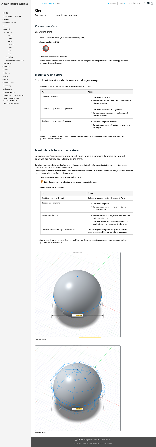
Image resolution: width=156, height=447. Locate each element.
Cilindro (11, 45)
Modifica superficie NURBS (15, 60)
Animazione (7, 89)
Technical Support (105, 443)
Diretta (5, 70)
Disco (10, 48)
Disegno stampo (9, 92)
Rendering (7, 86)
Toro (9, 51)
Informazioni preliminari (12, 16)
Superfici (6, 29)
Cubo (10, 38)
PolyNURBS (7, 63)
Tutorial (6, 19)
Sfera (9, 41)
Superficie (9, 57)
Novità (5, 13)
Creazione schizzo (9, 23)
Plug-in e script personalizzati (13, 95)
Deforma (6, 73)
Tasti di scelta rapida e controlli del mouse (11, 99)
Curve (5, 26)
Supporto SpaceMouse (11, 103)
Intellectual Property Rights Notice (86, 443)
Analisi (5, 76)
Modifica (6, 66)
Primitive (9, 32)
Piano (10, 35)
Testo (10, 54)
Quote (5, 79)
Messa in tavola (8, 83)
